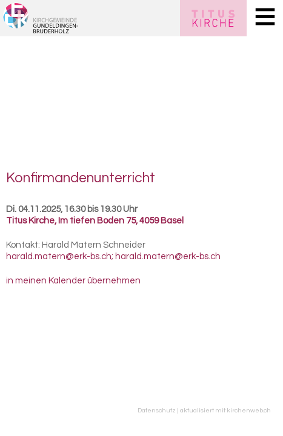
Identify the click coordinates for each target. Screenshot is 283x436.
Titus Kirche (95, 220)
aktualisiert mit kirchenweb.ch (225, 410)
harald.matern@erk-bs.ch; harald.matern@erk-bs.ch (113, 256)
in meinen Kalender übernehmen (73, 280)
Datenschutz (157, 410)
